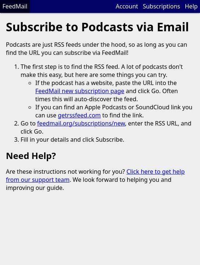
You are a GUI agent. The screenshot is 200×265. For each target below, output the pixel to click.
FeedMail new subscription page (79, 91)
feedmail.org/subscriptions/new (81, 123)
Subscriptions (161, 6)
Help (191, 6)
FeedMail (14, 6)
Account (127, 6)
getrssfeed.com (79, 115)
